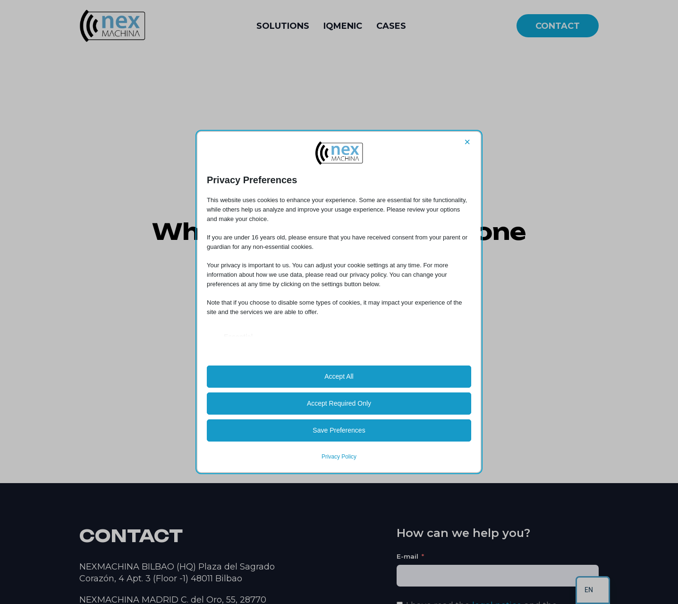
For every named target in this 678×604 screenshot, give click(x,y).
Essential (238, 336)
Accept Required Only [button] (339, 403)
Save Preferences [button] (339, 430)
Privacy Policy (339, 456)
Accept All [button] (338, 376)
